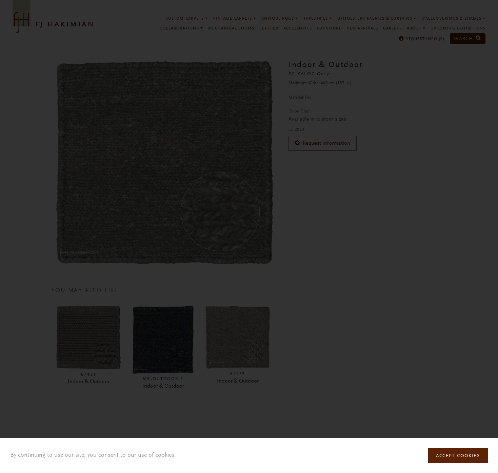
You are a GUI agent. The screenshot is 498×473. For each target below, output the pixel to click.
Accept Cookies (458, 456)
